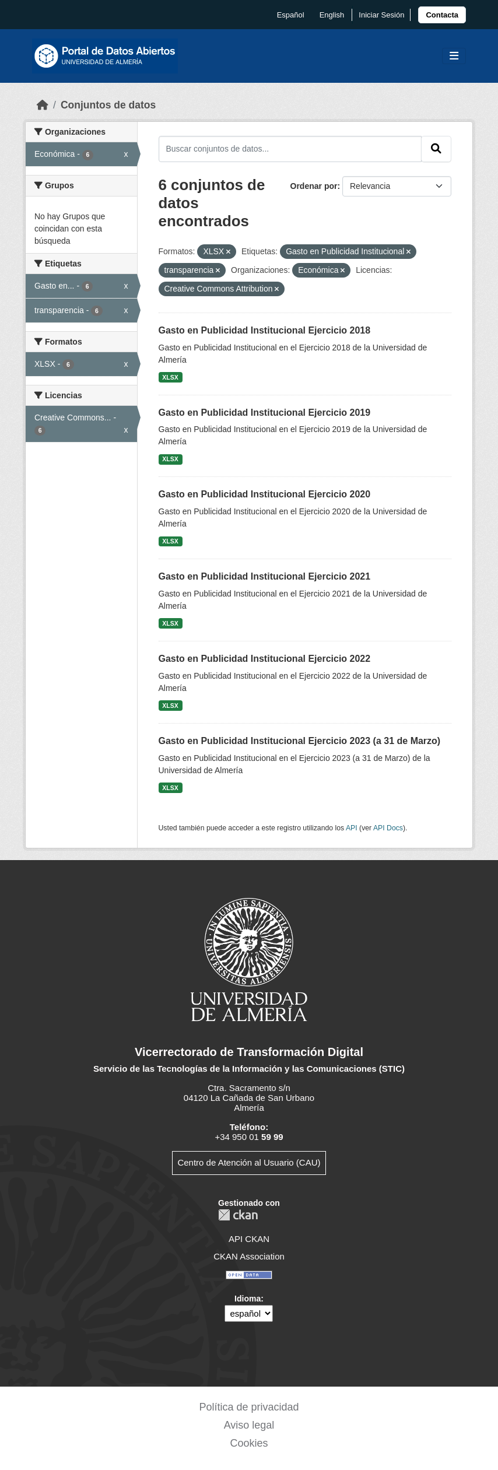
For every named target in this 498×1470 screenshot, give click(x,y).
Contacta (442, 14)
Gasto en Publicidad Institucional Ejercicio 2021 (265, 576)
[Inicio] (42, 105)
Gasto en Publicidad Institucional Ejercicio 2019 (265, 413)
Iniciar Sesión (381, 14)
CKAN (238, 1215)
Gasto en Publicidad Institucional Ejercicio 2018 (265, 330)
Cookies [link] (249, 1443)
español (290, 14)
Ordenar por (314, 186)
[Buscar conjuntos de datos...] (290, 149)
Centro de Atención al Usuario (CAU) (248, 1162)
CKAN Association (249, 1256)
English (332, 14)
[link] (442, 14)
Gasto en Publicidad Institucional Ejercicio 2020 (265, 494)
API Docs (388, 828)
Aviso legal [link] (249, 1425)
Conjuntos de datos (108, 105)
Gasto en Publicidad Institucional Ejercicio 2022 (265, 659)
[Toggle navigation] (454, 56)
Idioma (247, 1298)
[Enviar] (436, 149)
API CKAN (249, 1239)
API (351, 828)
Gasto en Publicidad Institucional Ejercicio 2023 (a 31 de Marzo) (300, 741)
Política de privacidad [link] (249, 1407)
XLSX (170, 377)
